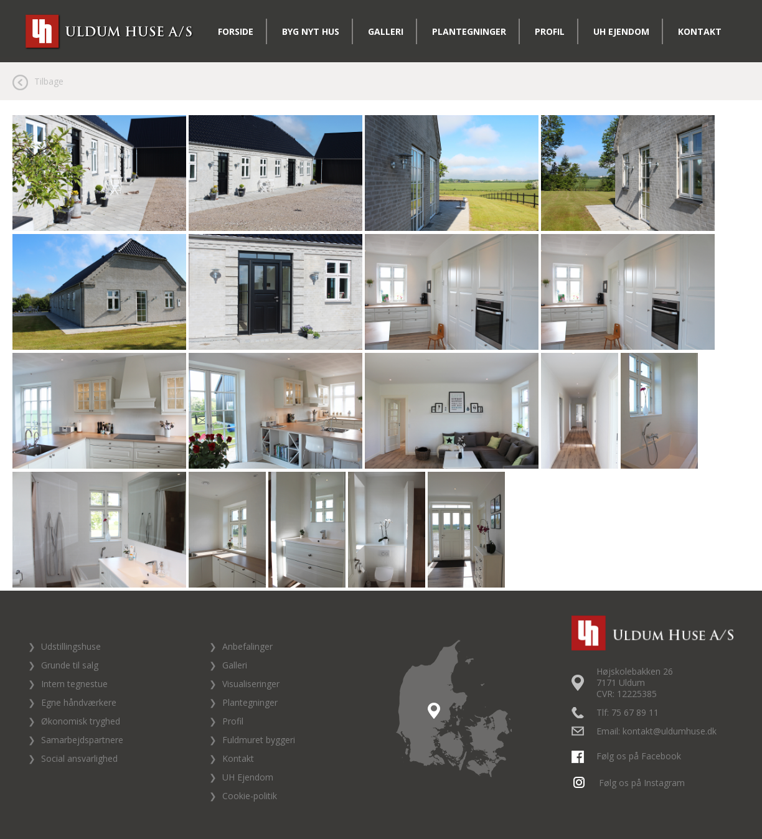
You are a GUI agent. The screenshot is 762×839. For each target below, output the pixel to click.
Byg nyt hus (310, 31)
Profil (550, 31)
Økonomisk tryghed (80, 721)
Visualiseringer (251, 684)
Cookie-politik (249, 796)
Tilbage (49, 81)
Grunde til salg (69, 665)
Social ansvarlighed (79, 758)
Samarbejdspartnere (82, 740)
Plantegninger (469, 31)
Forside (235, 31)
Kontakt (700, 31)
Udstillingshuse (71, 646)
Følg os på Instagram (630, 783)
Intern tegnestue (74, 684)
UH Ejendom (621, 31)
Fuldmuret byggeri (258, 740)
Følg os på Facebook (628, 756)
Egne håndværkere (78, 702)
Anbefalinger (247, 646)
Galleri (385, 31)
